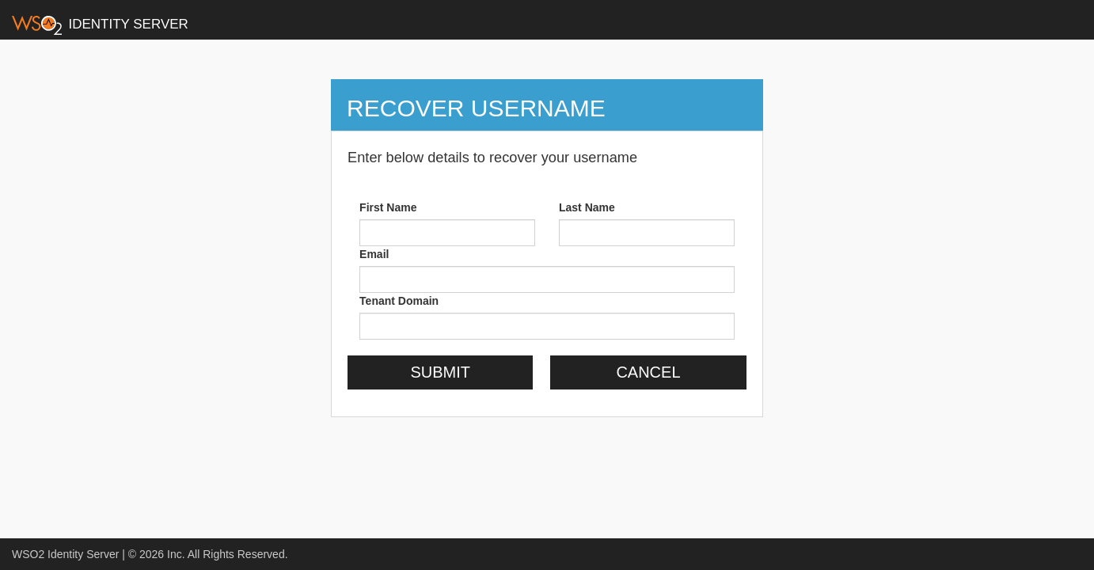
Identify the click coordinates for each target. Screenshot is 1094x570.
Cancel (648, 372)
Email (374, 254)
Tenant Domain (399, 300)
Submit (440, 372)
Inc (174, 554)
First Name (387, 207)
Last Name (587, 207)
